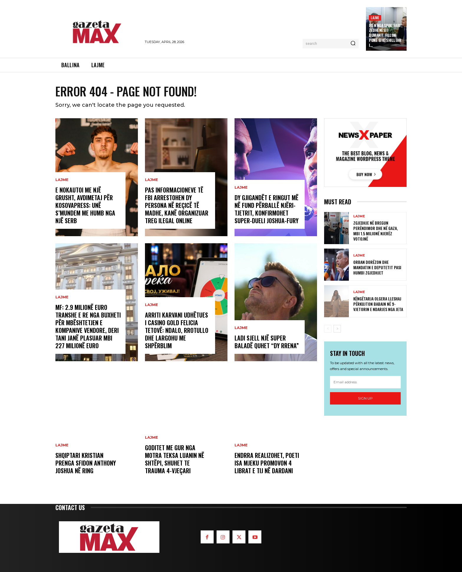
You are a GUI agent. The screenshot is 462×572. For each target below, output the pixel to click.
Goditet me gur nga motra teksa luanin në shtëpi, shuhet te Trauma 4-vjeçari (174, 459)
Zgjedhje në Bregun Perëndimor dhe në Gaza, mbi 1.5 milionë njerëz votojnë (375, 231)
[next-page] (337, 329)
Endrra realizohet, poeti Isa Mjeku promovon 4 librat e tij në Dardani (267, 463)
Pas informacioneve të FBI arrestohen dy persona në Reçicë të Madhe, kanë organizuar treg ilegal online (176, 205)
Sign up (365, 398)
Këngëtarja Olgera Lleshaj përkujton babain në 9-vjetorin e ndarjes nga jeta (378, 303)
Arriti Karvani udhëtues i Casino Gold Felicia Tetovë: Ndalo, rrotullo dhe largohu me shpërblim (176, 330)
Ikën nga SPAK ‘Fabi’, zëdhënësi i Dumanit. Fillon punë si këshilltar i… (385, 35)
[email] (365, 382)
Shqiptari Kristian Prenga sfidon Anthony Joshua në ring (85, 463)
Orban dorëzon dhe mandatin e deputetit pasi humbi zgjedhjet (377, 267)
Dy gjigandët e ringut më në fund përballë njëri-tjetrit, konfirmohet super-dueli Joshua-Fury (266, 209)
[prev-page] (327, 329)
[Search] (353, 43)
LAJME (375, 17)
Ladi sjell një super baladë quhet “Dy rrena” (267, 341)
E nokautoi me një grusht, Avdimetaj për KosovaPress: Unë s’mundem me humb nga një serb (85, 205)
